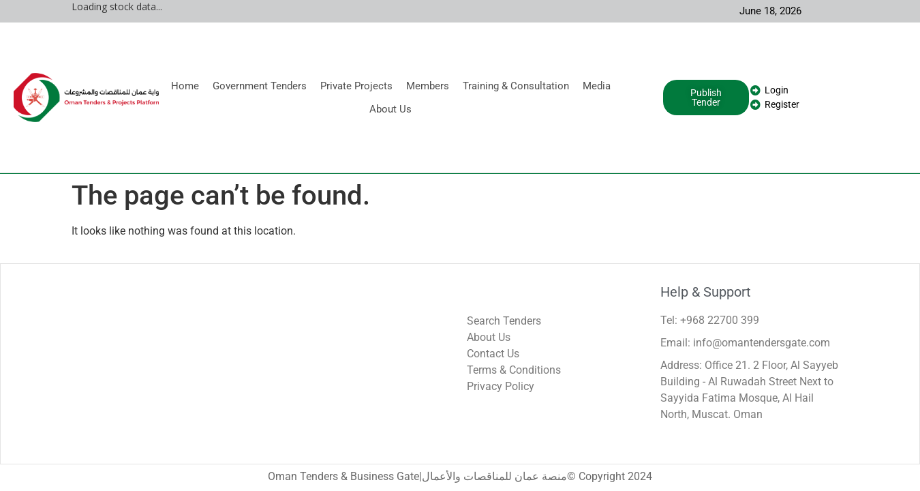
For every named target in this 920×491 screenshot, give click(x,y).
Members (427, 86)
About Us (390, 109)
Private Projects (356, 86)
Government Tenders (260, 86)
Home (185, 86)
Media (597, 86)
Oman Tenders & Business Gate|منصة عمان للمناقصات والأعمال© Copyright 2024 (460, 476)
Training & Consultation (516, 86)
